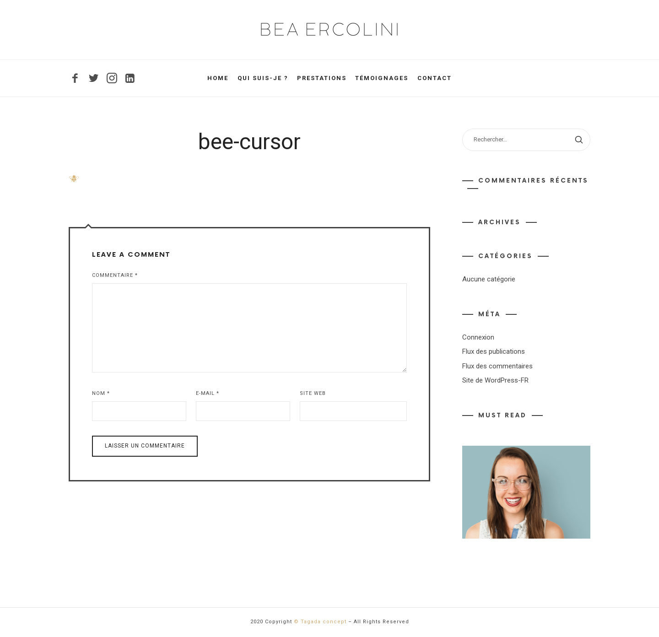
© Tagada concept (320, 622)
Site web (313, 393)
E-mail (207, 393)
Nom (101, 393)
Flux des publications (493, 351)
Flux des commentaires (497, 366)
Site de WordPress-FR (495, 380)
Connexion (478, 337)
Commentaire (115, 275)
